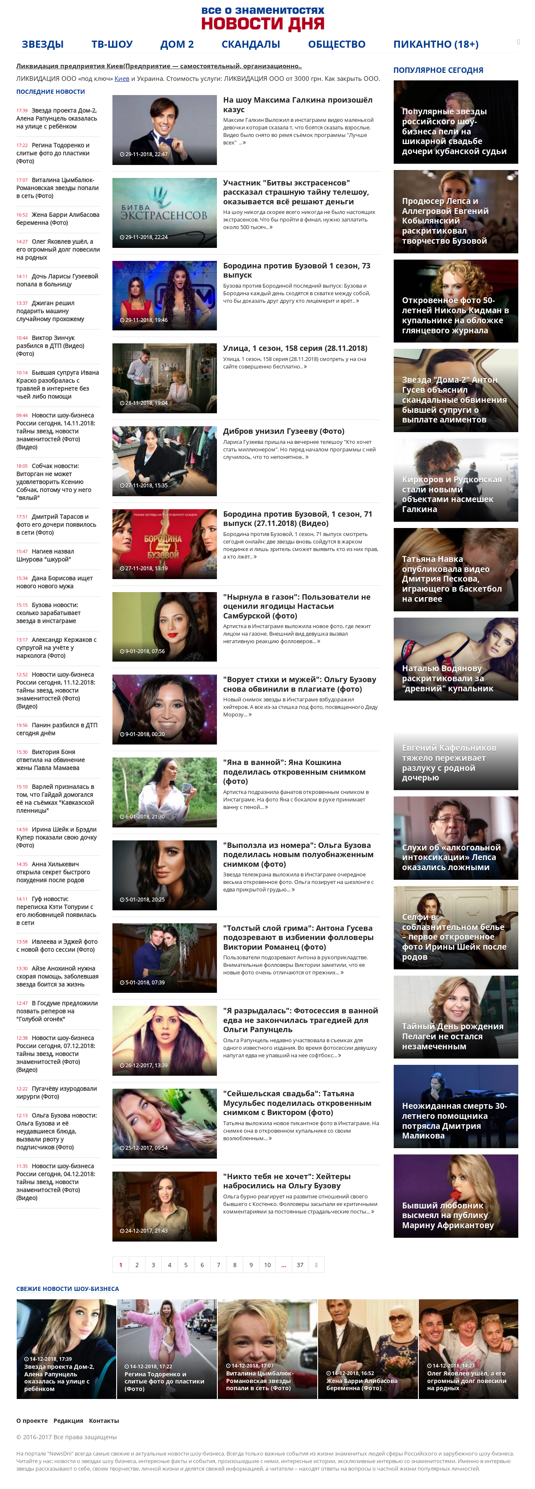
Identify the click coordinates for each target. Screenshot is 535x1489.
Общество (337, 44)
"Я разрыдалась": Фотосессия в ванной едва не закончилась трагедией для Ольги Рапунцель (300, 1019)
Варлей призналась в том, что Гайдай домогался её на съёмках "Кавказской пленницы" (55, 798)
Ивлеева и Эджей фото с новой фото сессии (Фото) (56, 945)
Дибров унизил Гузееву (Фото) (283, 431)
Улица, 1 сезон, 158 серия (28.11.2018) (295, 348)
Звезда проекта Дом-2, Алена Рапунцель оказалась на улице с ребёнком (56, 118)
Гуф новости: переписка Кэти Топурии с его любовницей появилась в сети (56, 911)
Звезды (43, 44)
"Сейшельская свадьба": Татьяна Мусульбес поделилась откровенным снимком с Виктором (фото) (297, 1102)
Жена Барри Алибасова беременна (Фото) (57, 219)
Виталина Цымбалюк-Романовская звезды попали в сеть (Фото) (57, 188)
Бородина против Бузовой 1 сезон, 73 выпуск (296, 270)
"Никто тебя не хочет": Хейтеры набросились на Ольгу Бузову (287, 1181)
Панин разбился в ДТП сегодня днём (56, 729)
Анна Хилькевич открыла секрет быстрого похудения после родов (53, 872)
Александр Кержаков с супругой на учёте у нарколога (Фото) (56, 647)
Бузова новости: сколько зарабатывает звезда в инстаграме (48, 613)
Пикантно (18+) (436, 44)
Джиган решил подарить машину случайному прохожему (50, 311)
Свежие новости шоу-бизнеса (67, 1289)
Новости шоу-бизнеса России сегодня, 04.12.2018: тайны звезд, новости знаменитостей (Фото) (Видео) (55, 1182)
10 (267, 1265)
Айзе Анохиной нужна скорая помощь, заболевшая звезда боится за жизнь (57, 976)
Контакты (104, 1421)
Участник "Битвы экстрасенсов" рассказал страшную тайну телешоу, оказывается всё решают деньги (296, 192)
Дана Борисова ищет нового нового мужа (54, 582)
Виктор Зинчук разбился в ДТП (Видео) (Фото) (50, 346)
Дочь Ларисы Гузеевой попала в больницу (57, 280)
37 (300, 1265)
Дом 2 (177, 44)
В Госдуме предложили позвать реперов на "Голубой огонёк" (57, 1011)
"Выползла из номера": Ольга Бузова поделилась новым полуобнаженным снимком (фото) (298, 854)
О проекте (32, 1421)
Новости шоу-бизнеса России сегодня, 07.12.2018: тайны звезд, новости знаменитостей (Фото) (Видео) (55, 1054)
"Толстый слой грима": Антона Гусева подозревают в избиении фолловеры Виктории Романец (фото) (298, 937)
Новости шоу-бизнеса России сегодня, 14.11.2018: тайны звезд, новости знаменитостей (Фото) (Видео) (55, 431)
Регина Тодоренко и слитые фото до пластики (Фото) (52, 153)
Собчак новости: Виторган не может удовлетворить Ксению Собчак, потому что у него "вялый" (53, 482)
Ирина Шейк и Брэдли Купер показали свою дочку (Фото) (56, 837)
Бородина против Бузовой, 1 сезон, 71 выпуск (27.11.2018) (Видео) (297, 518)
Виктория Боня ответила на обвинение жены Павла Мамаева (50, 760)
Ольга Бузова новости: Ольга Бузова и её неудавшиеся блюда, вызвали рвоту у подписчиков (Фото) (56, 1131)
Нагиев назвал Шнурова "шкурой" (45, 555)
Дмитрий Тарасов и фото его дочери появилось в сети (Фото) (56, 524)
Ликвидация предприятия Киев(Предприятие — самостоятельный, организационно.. (159, 66)
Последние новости (50, 91)
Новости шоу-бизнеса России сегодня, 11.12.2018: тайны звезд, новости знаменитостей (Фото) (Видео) (55, 690)
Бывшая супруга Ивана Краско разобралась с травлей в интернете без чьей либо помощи (57, 384)
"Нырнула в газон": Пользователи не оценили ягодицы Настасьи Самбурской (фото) (297, 606)
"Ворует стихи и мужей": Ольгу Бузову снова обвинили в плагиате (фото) (299, 684)
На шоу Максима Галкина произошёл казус (298, 104)
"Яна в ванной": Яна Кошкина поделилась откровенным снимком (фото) (294, 771)
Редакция (68, 1421)
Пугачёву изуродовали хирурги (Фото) (56, 1092)
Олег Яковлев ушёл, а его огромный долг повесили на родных (58, 249)
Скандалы (251, 44)
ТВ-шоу (112, 44)
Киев (122, 78)
